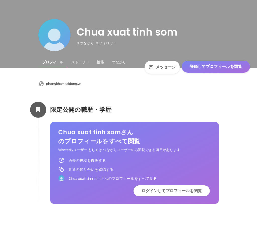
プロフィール (52, 62)
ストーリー (80, 62)
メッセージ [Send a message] (162, 67)
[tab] (52, 62)
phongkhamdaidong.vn (59, 84)
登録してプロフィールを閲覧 (216, 66)
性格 (100, 62)
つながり (119, 62)
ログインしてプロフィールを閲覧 (172, 191)
